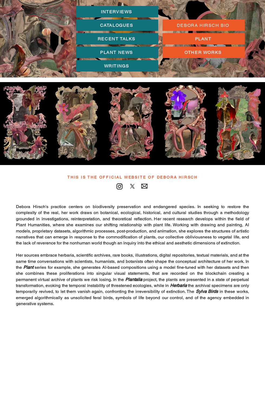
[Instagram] (119, 186)
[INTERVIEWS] (117, 11)
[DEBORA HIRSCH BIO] (204, 25)
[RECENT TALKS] (117, 38)
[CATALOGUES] (117, 25)
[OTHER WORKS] (204, 52)
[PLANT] (204, 38)
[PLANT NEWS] (117, 52)
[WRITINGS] (117, 66)
